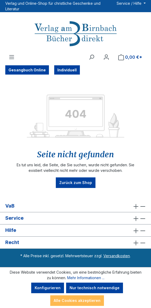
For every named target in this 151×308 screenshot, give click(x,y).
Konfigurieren (48, 288)
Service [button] (75, 218)
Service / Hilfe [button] (130, 3)
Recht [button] (75, 242)
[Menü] (11, 57)
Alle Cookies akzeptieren (77, 300)
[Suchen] (91, 57)
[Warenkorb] (130, 57)
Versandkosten (116, 256)
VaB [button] (75, 206)
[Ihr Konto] (106, 57)
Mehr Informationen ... (85, 277)
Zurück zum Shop (75, 182)
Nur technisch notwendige (95, 288)
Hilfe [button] (75, 230)
